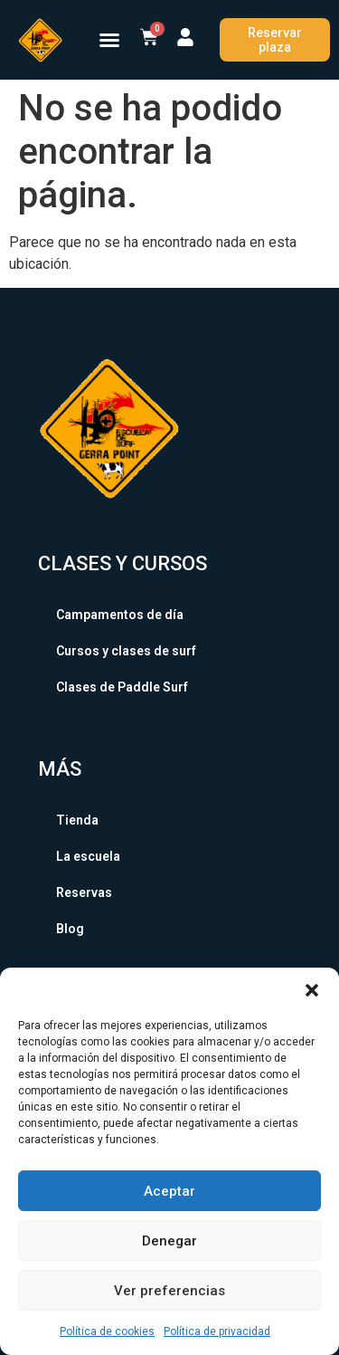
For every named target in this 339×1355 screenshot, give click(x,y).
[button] (312, 990)
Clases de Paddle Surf (122, 687)
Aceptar (169, 1191)
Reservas (84, 892)
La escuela (88, 856)
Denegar (169, 1241)
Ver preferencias (169, 1291)
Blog (70, 928)
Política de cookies (107, 1331)
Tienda (77, 820)
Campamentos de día (120, 614)
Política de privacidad (217, 1331)
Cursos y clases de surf (126, 651)
